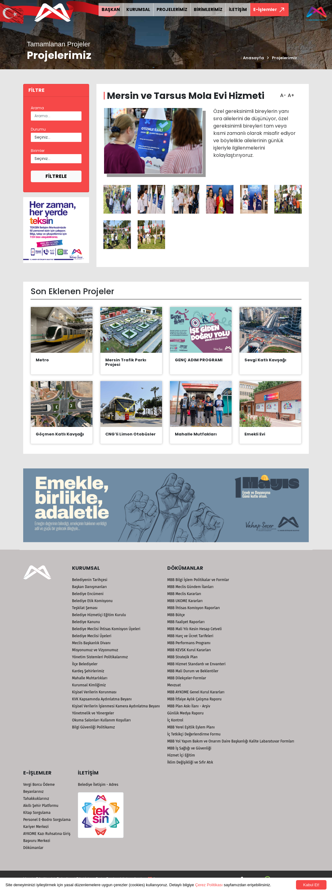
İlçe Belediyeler (85, 664)
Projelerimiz (284, 58)
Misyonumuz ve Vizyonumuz (95, 650)
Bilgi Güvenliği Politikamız (93, 727)
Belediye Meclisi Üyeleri (91, 636)
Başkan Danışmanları (89, 587)
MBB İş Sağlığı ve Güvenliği (189, 748)
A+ (290, 93)
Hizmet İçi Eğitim (181, 755)
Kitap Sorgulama (36, 813)
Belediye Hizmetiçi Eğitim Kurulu (99, 615)
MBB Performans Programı (189, 643)
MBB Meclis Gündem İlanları (190, 587)
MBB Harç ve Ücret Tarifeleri (190, 636)
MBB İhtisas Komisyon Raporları (193, 608)
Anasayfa (252, 58)
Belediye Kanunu (86, 622)
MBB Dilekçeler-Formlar (186, 678)
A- (282, 93)
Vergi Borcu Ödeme (39, 784)
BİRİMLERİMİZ (208, 9)
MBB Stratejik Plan (182, 657)
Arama (37, 107)
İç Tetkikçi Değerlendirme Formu (194, 734)
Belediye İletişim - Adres (98, 784)
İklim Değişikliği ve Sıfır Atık (190, 762)
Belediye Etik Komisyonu (92, 601)
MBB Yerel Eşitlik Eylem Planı (191, 727)
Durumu (38, 129)
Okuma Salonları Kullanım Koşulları (101, 720)
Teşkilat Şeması (84, 608)
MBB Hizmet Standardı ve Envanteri (196, 664)
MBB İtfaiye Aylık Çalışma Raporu (194, 699)
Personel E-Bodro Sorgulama (46, 820)
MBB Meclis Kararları (184, 594)
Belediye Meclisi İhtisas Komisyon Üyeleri (106, 629)
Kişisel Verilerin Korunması (94, 692)
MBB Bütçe (176, 615)
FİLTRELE (56, 176)
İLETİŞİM (238, 9)
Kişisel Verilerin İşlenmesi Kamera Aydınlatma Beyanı (116, 706)
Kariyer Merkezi (36, 827)
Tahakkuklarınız (36, 798)
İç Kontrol (175, 720)
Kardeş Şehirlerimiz (88, 671)
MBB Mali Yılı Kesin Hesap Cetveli (194, 629)
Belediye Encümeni (87, 594)
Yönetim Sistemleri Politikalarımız (100, 657)
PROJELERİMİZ (172, 9)
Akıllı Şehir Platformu (40, 806)
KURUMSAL (138, 9)
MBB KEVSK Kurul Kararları (189, 650)
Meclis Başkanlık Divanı (91, 643)
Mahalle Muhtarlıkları (89, 678)
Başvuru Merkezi (36, 841)
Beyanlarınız (33, 791)
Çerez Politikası (208, 885)
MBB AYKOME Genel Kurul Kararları (196, 692)
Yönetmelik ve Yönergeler (93, 713)
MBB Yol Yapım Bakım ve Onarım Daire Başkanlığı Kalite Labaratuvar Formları (230, 741)
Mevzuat (174, 685)
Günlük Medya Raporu (185, 713)
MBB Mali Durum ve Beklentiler (192, 671)
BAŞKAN (111, 9)
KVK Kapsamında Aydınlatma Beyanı (102, 699)
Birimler (38, 150)
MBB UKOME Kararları (185, 601)
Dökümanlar (33, 848)
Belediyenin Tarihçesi (89, 580)
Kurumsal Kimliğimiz (89, 685)
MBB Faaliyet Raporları (185, 622)
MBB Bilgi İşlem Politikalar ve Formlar (198, 580)
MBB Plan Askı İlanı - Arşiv (188, 706)
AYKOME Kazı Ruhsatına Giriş (46, 834)
